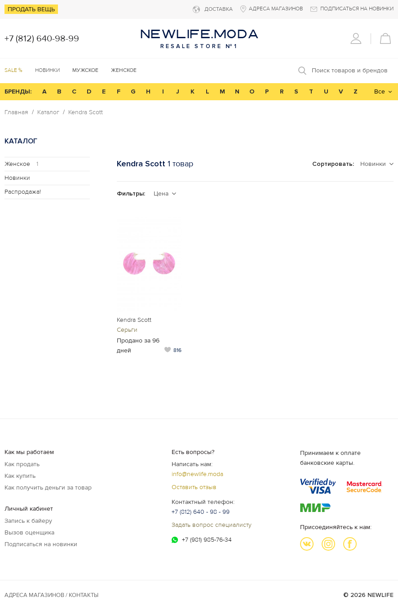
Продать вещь (31, 9)
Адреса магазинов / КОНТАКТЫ (51, 595)
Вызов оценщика (29, 532)
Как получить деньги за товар (48, 487)
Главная (16, 112)
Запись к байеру (28, 521)
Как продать (22, 464)
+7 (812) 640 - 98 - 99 (201, 512)
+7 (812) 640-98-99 (41, 38)
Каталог (48, 112)
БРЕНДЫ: (17, 91)
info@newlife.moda (197, 474)
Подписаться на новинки (40, 544)
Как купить (19, 476)
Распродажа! (22, 192)
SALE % (13, 70)
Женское (21, 164)
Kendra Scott (85, 112)
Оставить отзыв (194, 487)
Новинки (47, 70)
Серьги (127, 330)
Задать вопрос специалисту (212, 525)
